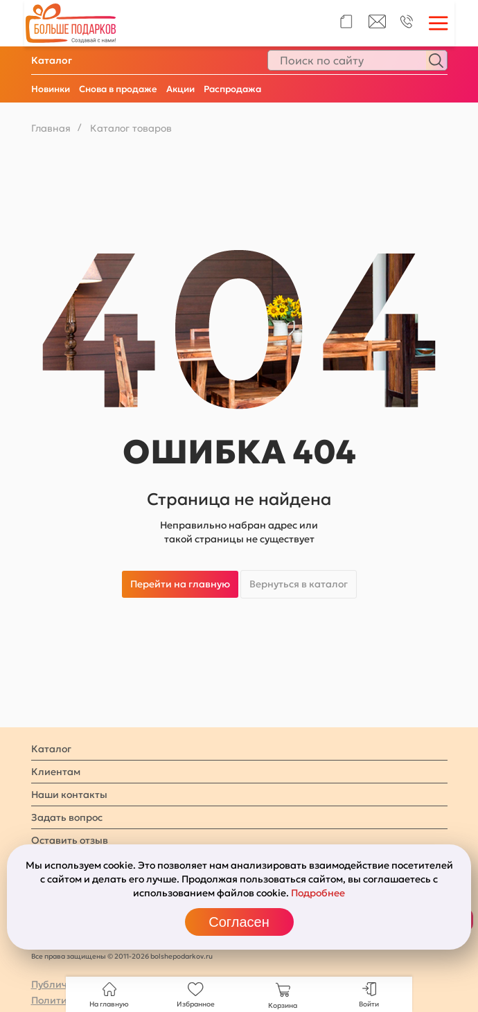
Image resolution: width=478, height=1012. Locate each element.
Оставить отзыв (69, 840)
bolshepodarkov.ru (181, 956)
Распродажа (232, 89)
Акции (180, 89)
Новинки (50, 89)
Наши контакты (69, 794)
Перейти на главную (180, 584)
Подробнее (318, 893)
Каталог (51, 60)
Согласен (239, 922)
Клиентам (55, 771)
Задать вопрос (67, 817)
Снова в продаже (118, 89)
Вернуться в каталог (298, 584)
